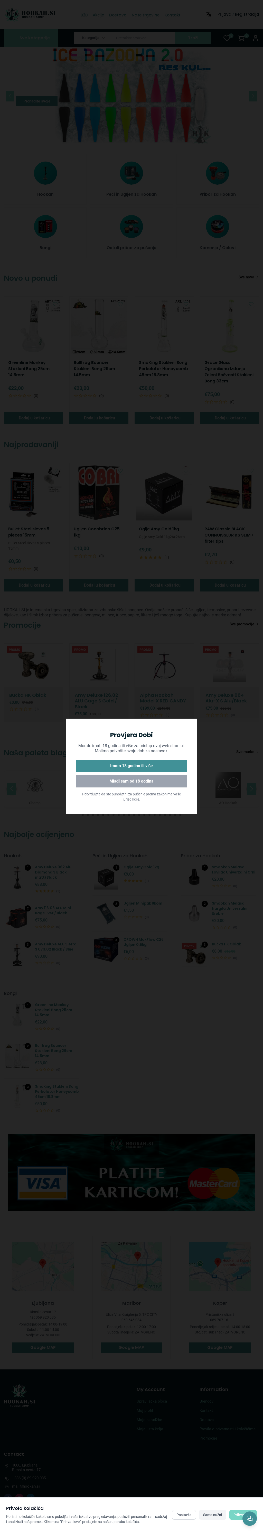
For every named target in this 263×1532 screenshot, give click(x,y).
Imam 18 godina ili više (131, 765)
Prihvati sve (243, 1515)
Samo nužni (212, 1515)
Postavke (184, 1515)
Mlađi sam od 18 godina (131, 781)
